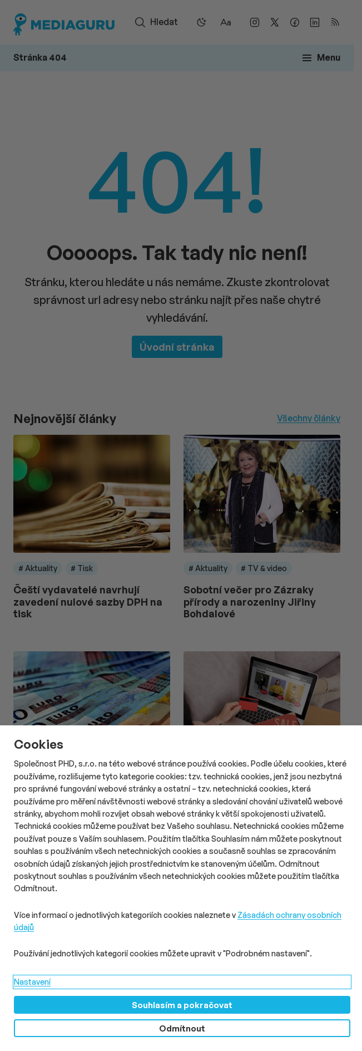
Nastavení (32, 981)
